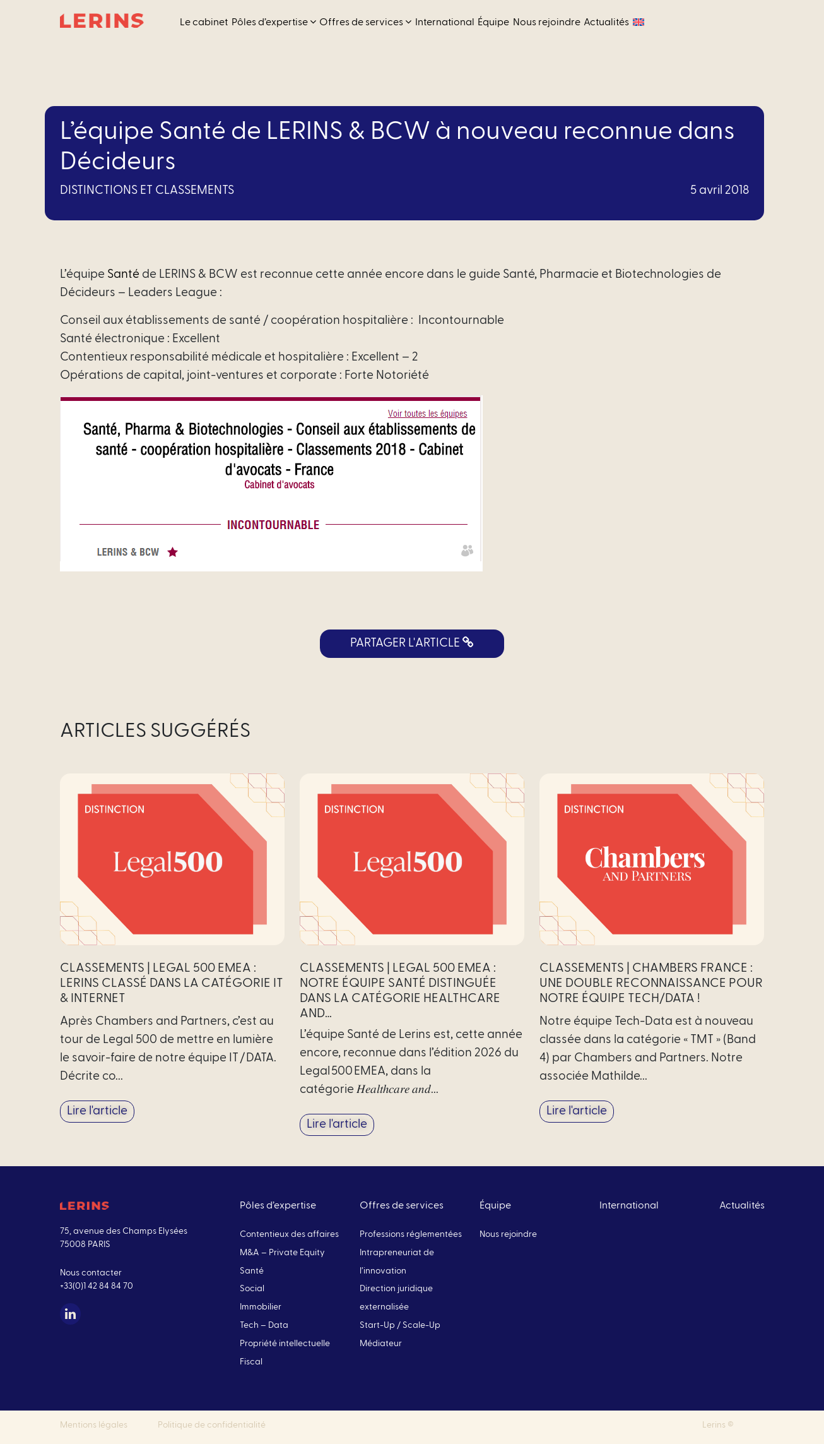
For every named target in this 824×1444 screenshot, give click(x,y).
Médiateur (381, 1343)
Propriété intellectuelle (285, 1343)
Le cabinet (204, 22)
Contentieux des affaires (289, 1234)
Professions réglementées (411, 1234)
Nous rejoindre (546, 22)
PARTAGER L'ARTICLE (412, 643)
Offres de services (365, 22)
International (444, 22)
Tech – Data (264, 1325)
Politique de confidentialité (212, 1425)
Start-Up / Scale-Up (400, 1325)
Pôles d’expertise (274, 22)
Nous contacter (91, 1272)
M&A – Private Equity (282, 1252)
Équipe (493, 22)
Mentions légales (93, 1425)
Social (252, 1288)
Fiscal (251, 1361)
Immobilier (260, 1307)
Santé (123, 274)
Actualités (606, 22)
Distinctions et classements (147, 190)
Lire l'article (97, 1111)
